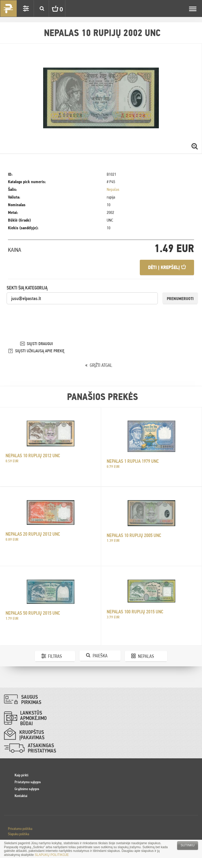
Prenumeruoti (180, 298)
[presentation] (47, 315)
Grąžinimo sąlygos (27, 789)
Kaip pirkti (21, 775)
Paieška (100, 655)
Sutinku (188, 845)
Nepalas (113, 189)
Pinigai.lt (8, 8)
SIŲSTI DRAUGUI (40, 343)
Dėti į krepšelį (167, 267)
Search (42, 8)
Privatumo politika (20, 828)
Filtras (55, 656)
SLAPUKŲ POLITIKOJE (52, 855)
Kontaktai (21, 796)
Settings (26, 8)
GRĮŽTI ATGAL (101, 365)
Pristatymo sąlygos (28, 782)
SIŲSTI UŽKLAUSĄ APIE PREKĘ (39, 350)
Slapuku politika (18, 834)
